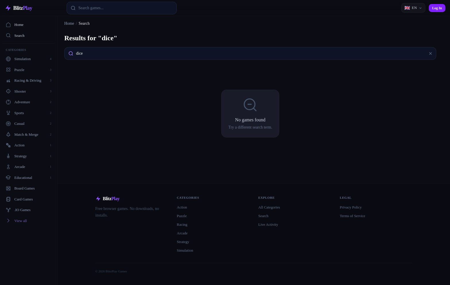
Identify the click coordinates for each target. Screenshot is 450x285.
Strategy (183, 242)
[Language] (413, 8)
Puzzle (182, 216)
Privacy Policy (351, 207)
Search (15, 35)
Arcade (182, 233)
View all (16, 220)
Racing (182, 224)
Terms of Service (352, 216)
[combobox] (122, 8)
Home (15, 24)
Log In (437, 8)
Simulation (185, 250)
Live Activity (268, 224)
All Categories (269, 207)
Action (182, 207)
